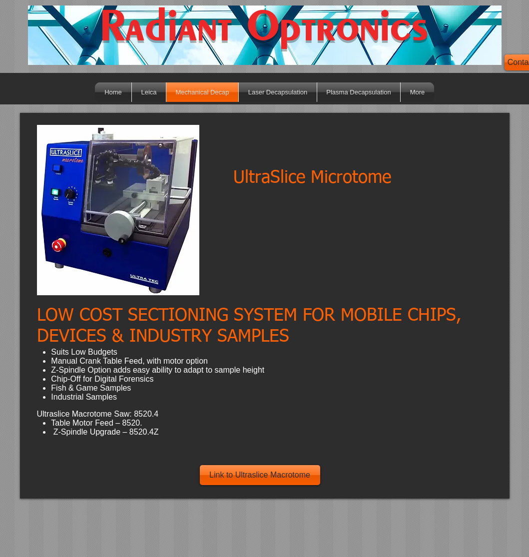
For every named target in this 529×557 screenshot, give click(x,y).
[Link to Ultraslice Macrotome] (260, 475)
